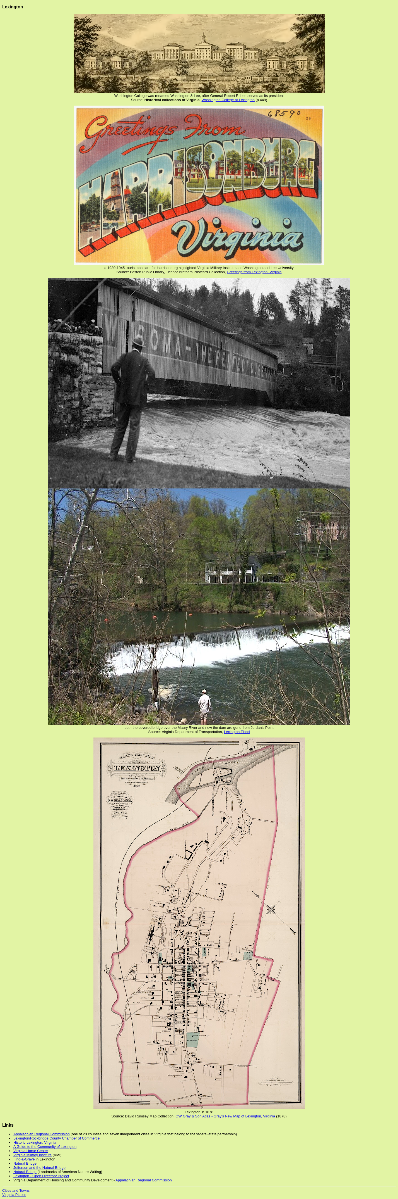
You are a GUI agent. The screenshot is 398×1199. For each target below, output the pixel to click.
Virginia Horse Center (30, 1151)
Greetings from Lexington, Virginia (254, 272)
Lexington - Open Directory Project (41, 1176)
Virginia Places (14, 1195)
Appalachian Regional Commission (41, 1134)
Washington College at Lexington (228, 100)
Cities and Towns (16, 1190)
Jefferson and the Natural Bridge (39, 1167)
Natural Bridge (25, 1163)
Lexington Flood (237, 732)
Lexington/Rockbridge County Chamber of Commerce (56, 1138)
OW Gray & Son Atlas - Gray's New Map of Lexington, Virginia (225, 1116)
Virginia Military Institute (32, 1155)
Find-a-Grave (24, 1159)
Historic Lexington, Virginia (34, 1142)
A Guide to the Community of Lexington (44, 1147)
